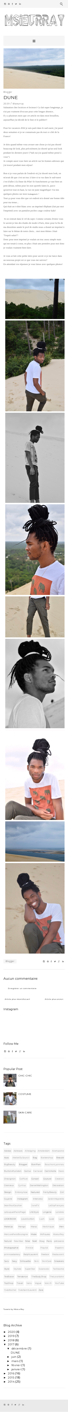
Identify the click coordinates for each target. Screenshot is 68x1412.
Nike (27, 1241)
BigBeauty (9, 1164)
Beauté (60, 1157)
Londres (60, 1212)
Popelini (59, 1247)
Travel (20, 1283)
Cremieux (9, 1185)
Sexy (14, 1261)
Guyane (8, 1199)
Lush (41, 1219)
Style (6, 1269)
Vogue (38, 1283)
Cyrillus (22, 1185)
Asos (6, 1157)
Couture (47, 1179)
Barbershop (47, 1157)
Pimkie (29, 1247)
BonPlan (36, 1164)
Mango (22, 1226)
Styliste (17, 1269)
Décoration (58, 1185)
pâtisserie (59, 1241)
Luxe (51, 1219)
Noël (34, 1241)
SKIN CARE (25, 1112)
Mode (33, 1234)
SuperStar (30, 1269)
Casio (61, 1171)
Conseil (35, 1179)
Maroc (34, 1226)
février (16, 1365)
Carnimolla (50, 1171)
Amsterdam (44, 1151)
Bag (35, 1157)
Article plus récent (14, 999)
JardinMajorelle (56, 1199)
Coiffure (24, 1179)
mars (15, 1361)
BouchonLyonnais (54, 1164)
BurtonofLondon (13, 1171)
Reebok (45, 1254)
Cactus (27, 1171)
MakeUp (8, 1226)
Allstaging (30, 1151)
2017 (11, 1344)
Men (61, 1226)
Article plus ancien (54, 999)
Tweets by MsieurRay (13, 1309)
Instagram (33, 194)
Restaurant (58, 1254)
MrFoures (45, 1234)
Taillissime (58, 1269)
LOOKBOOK (10, 1219)
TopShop (8, 1283)
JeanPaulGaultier (13, 1205)
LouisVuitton (27, 1219)
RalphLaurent (31, 1254)
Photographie (11, 1247)
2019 (11, 1336)
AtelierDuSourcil (21, 1157)
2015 (11, 1377)
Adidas (7, 1151)
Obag (42, 1241)
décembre (19, 1348)
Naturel (8, 1241)
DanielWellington (39, 1185)
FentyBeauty (50, 1192)
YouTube (59, 1283)
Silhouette (25, 1261)
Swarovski (44, 1269)
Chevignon (10, 1179)
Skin (36, 1261)
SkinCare (46, 1261)
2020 (11, 1332)
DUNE (15, 1352)
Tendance (22, 1276)
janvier (16, 1369)
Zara (41, 1290)
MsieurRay (58, 1234)
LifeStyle (34, 1212)
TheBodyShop (38, 1276)
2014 (11, 1381)
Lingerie (47, 1212)
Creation (59, 1179)
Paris (49, 1241)
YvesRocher (10, 1290)
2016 (11, 1373)
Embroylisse (21, 1192)
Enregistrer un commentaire (22, 988)
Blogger (7, 92)
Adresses (18, 1151)
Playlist (44, 1247)
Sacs (6, 1261)
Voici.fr (48, 1283)
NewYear (18, 1241)
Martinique (48, 1226)
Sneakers (59, 1261)
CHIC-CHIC (25, 1075)
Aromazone (58, 1151)
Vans (29, 1283)
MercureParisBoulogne (16, 1234)
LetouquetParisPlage (15, 1212)
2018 (11, 1340)
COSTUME (24, 1094)
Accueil (26, 999)
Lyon (61, 1219)
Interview (38, 1199)
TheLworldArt (57, 1276)
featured (35, 1192)
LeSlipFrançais (56, 1205)
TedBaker (9, 1276)
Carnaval (37, 1171)
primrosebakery (12, 1254)
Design (7, 1192)
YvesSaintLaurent (27, 1290)
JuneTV (35, 1205)
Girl (62, 1192)
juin (14, 1356)
